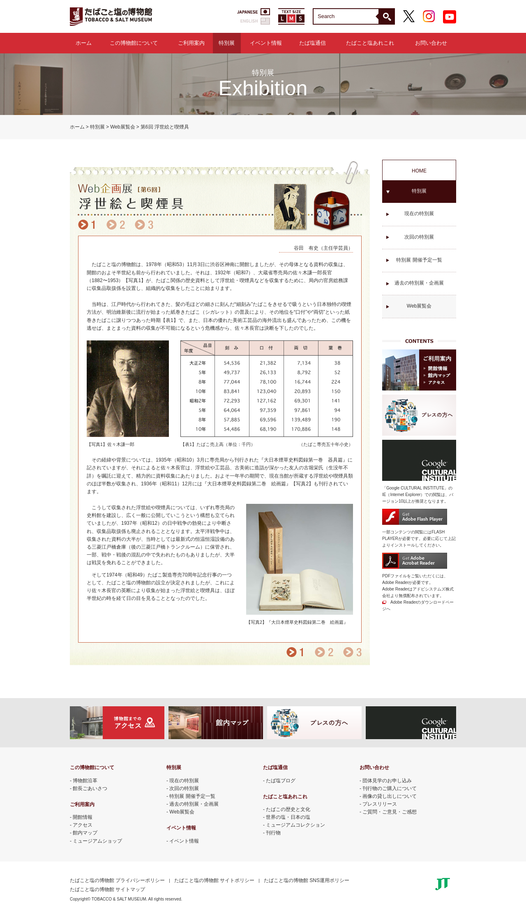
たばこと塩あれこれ (370, 43)
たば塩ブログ (280, 780)
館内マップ (85, 833)
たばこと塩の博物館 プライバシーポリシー (117, 880)
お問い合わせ (431, 43)
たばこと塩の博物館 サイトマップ (107, 889)
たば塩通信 (312, 43)
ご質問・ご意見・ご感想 (389, 812)
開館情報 (82, 817)
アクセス (82, 825)
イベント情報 (266, 43)
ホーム (84, 43)
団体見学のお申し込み (387, 780)
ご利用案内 (191, 43)
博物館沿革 (85, 780)
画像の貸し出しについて (389, 796)
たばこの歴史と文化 (288, 809)
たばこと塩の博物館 (111, 16)
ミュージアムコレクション (295, 825)
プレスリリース (379, 804)
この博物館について (134, 43)
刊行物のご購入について (389, 788)
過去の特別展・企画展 (419, 283)
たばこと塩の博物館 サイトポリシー (214, 880)
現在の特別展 (419, 213)
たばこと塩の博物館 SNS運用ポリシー (306, 880)
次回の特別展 (419, 237)
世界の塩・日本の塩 (288, 817)
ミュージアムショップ (97, 841)
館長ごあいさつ (90, 788)
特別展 (227, 43)
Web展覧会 (122, 127)
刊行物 (273, 833)
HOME (419, 171)
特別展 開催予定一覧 (419, 260)
